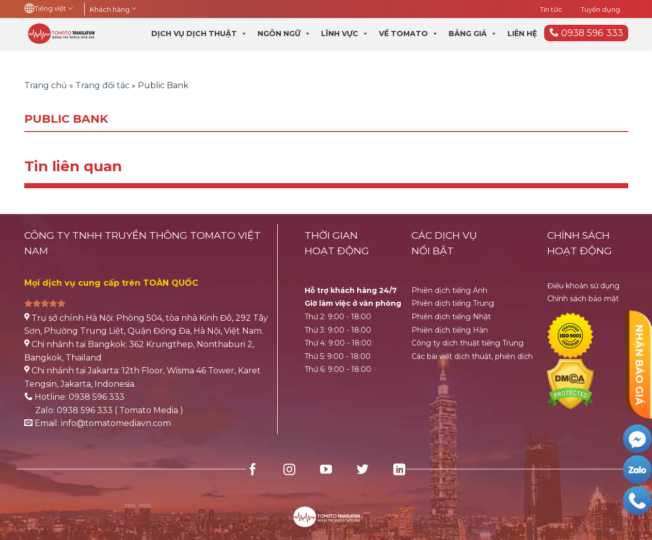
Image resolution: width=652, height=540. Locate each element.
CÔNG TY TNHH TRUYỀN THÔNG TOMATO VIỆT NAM (142, 243)
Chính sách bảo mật (583, 298)
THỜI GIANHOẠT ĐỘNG (337, 243)
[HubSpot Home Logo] (326, 510)
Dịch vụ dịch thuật (199, 33)
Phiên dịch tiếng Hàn (449, 330)
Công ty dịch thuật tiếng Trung (467, 343)
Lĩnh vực (345, 33)
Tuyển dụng (600, 9)
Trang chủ (45, 85)
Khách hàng (113, 9)
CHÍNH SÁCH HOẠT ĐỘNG (579, 243)
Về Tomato (408, 33)
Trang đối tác (102, 85)
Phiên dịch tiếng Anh (449, 290)
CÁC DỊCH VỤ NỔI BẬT (444, 243)
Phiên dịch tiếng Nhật (451, 316)
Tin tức (551, 9)
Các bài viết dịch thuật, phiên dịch (472, 356)
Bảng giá (473, 33)
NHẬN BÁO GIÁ (639, 364)
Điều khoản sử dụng (583, 285)
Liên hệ (522, 33)
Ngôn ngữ (284, 33)
